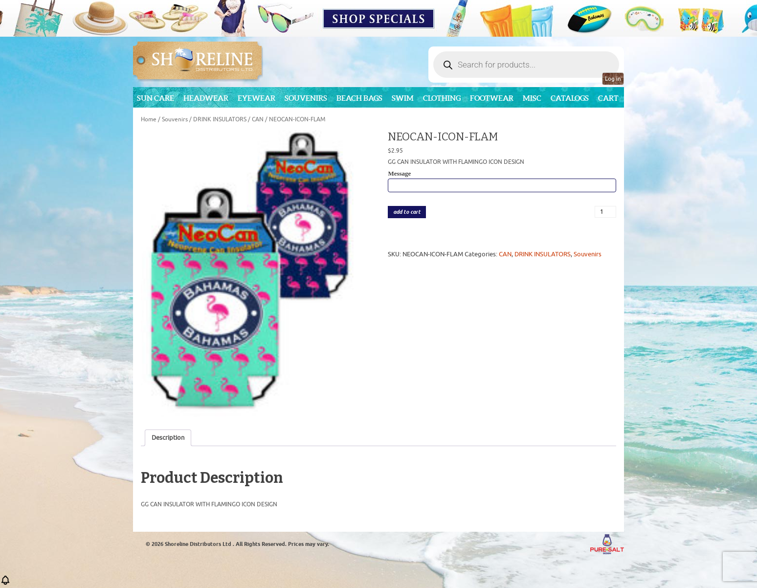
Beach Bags (359, 98)
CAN (258, 119)
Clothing (442, 98)
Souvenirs (306, 98)
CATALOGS (570, 98)
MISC (532, 98)
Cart (608, 98)
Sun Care (155, 98)
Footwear (491, 98)
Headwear (205, 98)
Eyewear (256, 98)
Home (148, 119)
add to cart (407, 212)
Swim (403, 98)
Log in (613, 79)
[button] (5, 583)
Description (168, 437)
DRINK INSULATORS (219, 119)
